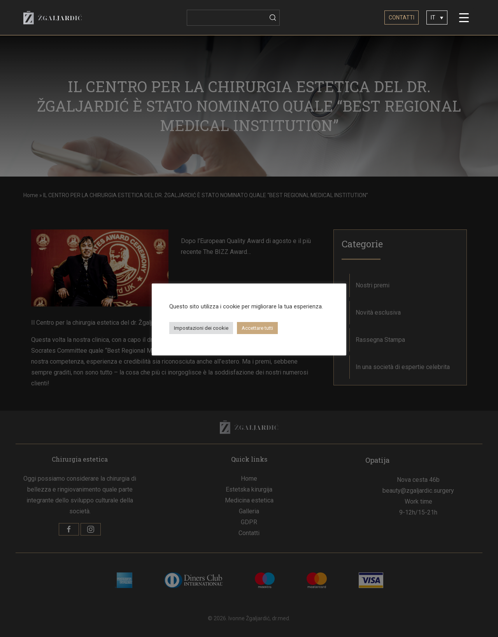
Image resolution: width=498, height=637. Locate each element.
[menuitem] (436, 17)
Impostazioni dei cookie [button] (201, 328)
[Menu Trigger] (464, 17)
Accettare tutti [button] (257, 328)
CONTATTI (401, 17)
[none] (436, 17)
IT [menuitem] (433, 18)
